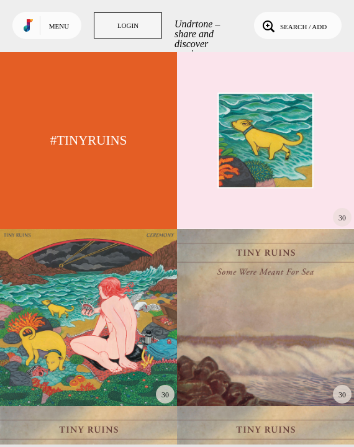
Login (127, 25)
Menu (59, 26)
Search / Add (293, 25)
